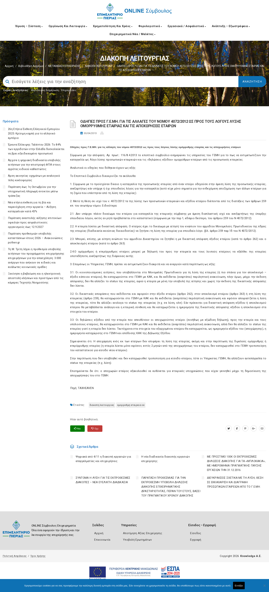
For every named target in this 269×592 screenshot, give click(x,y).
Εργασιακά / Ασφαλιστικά (187, 26)
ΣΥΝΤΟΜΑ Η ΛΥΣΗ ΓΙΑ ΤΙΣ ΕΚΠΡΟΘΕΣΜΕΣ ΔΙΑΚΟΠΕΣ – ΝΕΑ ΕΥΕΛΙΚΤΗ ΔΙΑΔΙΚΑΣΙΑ (103, 480)
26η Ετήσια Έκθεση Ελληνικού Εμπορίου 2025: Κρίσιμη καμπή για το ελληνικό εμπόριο (34, 133)
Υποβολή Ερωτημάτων (137, 539)
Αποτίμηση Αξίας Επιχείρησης (142, 533)
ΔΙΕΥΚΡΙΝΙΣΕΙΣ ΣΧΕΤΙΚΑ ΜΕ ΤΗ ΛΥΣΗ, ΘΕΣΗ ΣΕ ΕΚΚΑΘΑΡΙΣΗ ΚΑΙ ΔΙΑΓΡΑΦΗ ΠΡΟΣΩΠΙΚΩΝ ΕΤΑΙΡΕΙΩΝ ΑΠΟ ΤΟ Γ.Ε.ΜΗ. (235, 482)
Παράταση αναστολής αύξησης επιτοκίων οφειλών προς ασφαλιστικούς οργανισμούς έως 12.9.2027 (34, 222)
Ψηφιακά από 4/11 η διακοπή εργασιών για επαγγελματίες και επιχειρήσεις (103, 459)
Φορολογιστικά (150, 26)
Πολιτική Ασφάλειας (15, 556)
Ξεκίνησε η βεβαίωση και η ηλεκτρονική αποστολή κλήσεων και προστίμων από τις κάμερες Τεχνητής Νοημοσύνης (35, 278)
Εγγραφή (195, 539)
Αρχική (9, 66)
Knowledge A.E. (250, 556)
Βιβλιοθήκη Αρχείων (30, 66)
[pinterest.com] (245, 428)
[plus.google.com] (254, 428)
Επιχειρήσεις (68, 90)
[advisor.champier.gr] (262, 428)
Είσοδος (195, 533)
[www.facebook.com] (237, 428)
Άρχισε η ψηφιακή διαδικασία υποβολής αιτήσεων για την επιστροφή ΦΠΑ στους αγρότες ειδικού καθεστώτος (34, 165)
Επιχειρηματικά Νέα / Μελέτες (132, 34)
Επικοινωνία (102, 539)
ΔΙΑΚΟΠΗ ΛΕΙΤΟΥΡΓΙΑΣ (98, 66)
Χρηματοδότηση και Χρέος (112, 26)
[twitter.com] (228, 428)
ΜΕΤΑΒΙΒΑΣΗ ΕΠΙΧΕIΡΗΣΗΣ (64, 66)
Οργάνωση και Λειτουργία (68, 26)
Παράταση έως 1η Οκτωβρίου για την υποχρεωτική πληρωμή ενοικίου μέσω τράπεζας (33, 191)
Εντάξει (239, 585)
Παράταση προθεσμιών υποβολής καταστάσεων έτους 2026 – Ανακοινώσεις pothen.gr (35, 238)
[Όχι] (264, 587)
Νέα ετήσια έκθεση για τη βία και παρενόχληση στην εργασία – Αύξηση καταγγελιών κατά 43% (32, 207)
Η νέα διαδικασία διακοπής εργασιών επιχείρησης (165, 459)
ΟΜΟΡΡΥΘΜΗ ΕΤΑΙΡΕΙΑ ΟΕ (131, 405)
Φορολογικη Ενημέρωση (45, 90)
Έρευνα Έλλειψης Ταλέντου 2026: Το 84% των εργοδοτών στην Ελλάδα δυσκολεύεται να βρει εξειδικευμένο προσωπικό (36, 149)
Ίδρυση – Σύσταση (29, 26)
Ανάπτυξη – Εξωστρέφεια (231, 26)
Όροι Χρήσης (38, 556)
